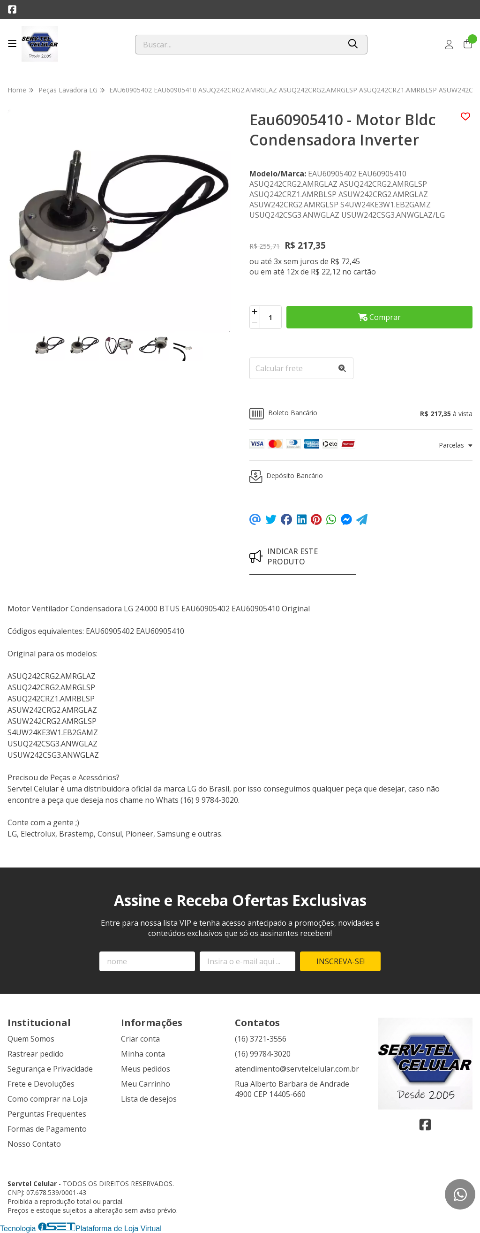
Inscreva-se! (340, 961)
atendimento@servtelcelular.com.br (297, 1069)
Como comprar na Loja (48, 1099)
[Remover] (254, 322)
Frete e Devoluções (41, 1084)
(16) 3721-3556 (260, 1039)
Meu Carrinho (145, 1084)
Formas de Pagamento (47, 1129)
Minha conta (143, 1054)
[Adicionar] (254, 311)
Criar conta (140, 1039)
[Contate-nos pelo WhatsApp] (460, 1194)
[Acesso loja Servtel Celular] (449, 44)
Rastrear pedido (36, 1054)
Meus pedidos (145, 1069)
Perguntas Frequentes (47, 1114)
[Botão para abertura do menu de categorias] (12, 43)
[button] (360, 413)
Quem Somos (31, 1039)
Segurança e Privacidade (50, 1069)
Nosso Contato (34, 1144)
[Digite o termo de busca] (237, 44)
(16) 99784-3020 (263, 1054)
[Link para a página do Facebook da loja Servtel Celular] (12, 9)
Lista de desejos (149, 1099)
